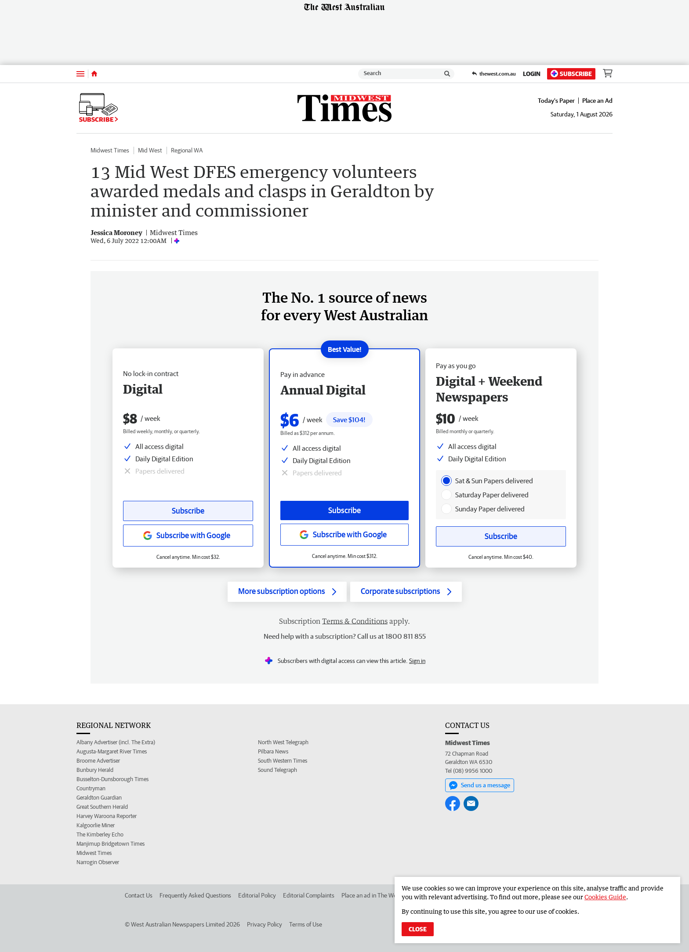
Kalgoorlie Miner (95, 825)
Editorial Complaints (308, 895)
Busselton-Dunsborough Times (112, 779)
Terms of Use (305, 924)
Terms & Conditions (355, 621)
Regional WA (187, 150)
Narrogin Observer (97, 862)
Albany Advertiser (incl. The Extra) (115, 742)
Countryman (90, 788)
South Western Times (282, 760)
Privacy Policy (264, 924)
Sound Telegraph (277, 770)
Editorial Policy (257, 895)
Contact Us (138, 895)
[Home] (94, 74)
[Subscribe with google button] (188, 536)
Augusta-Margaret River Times (111, 751)
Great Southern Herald (102, 807)
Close (418, 929)
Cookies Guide (605, 897)
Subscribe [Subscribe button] (188, 510)
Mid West (150, 150)
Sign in (417, 660)
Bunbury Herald (94, 770)
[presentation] (446, 480)
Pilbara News (273, 751)
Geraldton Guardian (99, 797)
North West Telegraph (283, 742)
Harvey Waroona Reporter (106, 816)
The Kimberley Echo (99, 834)
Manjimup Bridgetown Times (110, 843)
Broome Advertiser (98, 760)
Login (531, 73)
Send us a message (479, 785)
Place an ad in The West (371, 895)
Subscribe (571, 73)
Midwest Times (110, 150)
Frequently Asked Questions (195, 895)
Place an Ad (597, 101)
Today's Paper (556, 101)
